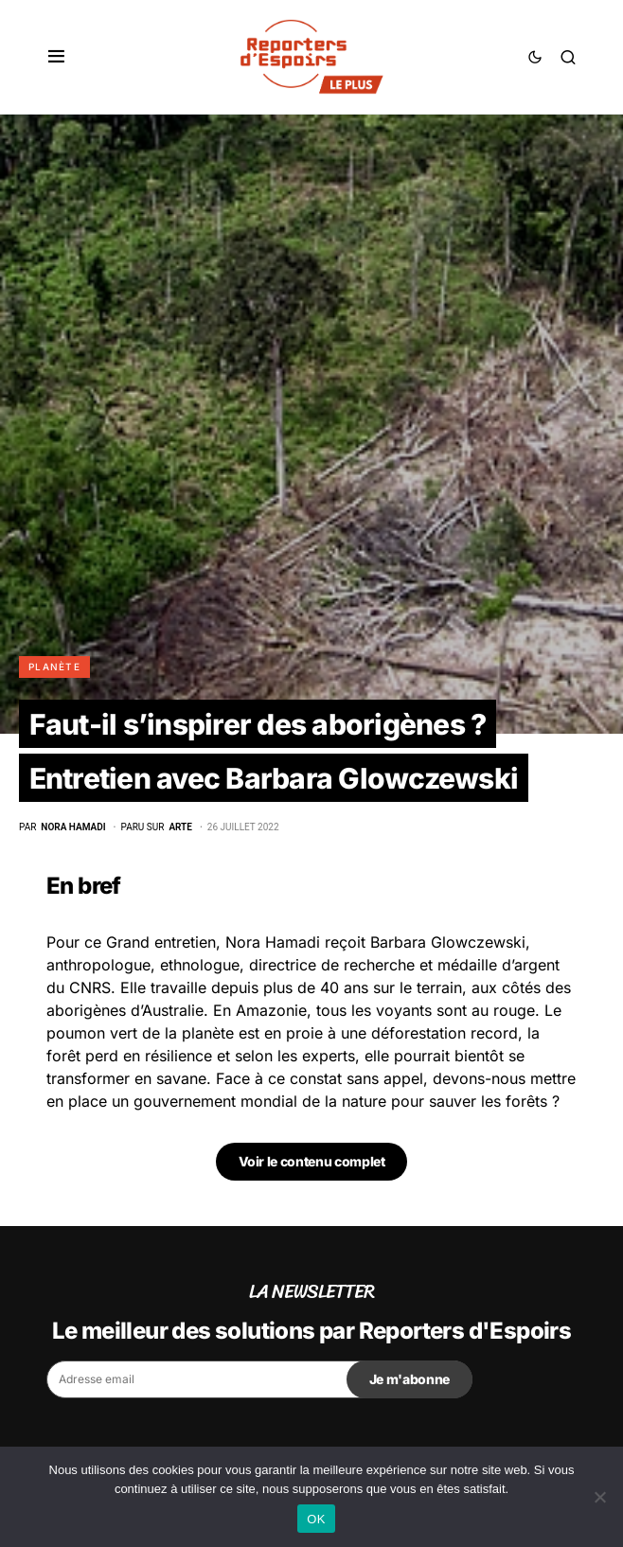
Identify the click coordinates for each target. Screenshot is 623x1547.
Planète (54, 666)
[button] (56, 56)
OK (316, 1519)
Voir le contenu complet (312, 1161)
